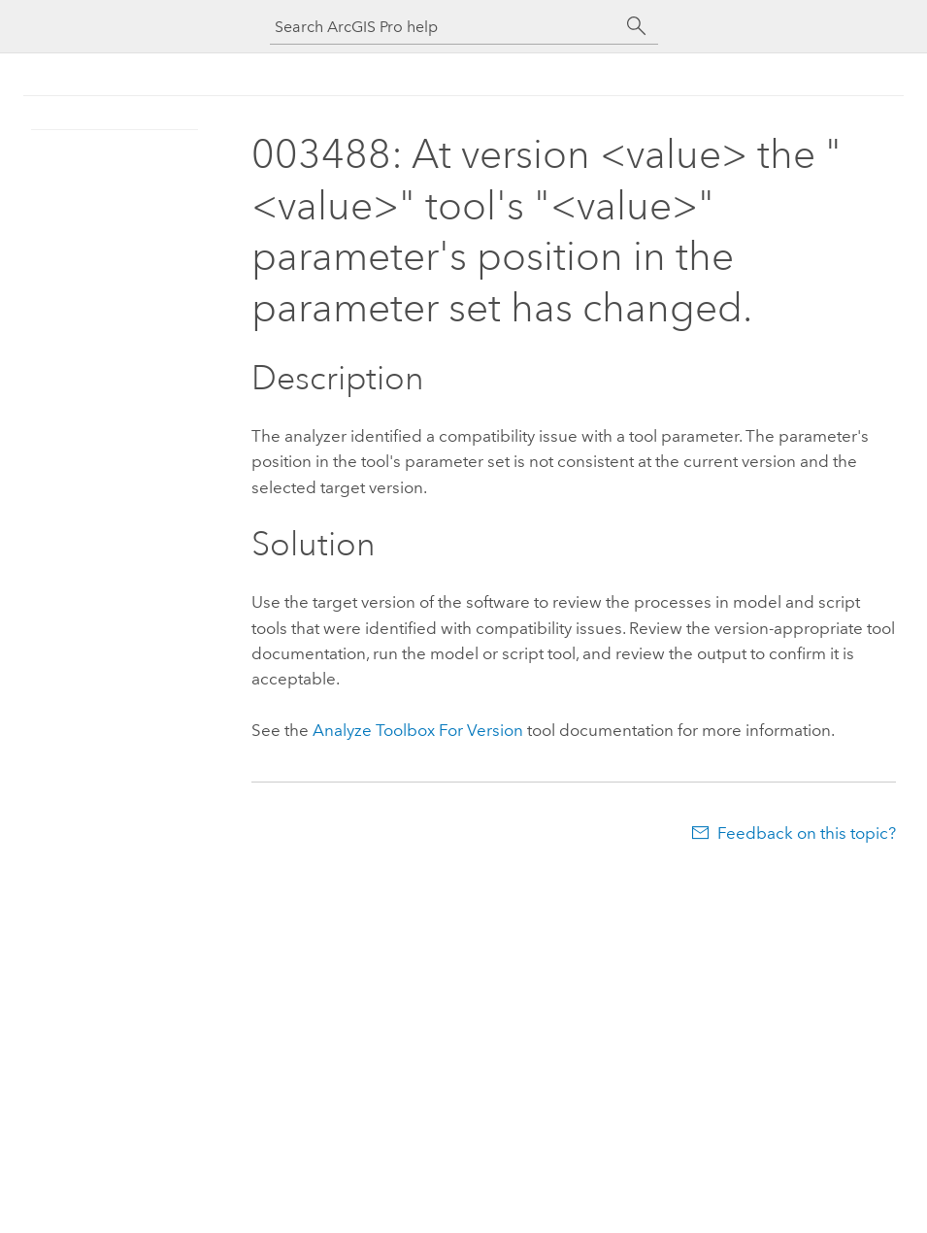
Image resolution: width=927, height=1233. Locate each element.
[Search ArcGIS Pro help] (444, 27)
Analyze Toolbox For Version (418, 730)
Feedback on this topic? (806, 833)
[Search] (636, 26)
